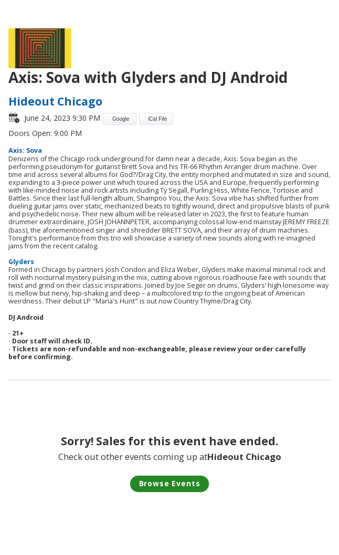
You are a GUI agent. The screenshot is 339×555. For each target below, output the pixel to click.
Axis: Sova (25, 150)
